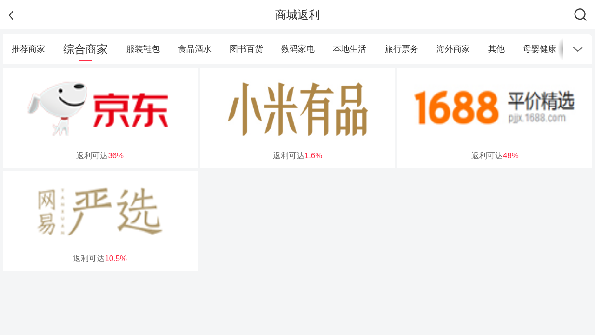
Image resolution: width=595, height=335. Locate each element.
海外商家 (453, 49)
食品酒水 (195, 49)
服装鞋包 (143, 49)
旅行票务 (401, 49)
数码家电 (298, 49)
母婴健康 (539, 49)
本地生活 (349, 49)
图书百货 (246, 49)
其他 (496, 49)
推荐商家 (28, 49)
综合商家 (85, 49)
